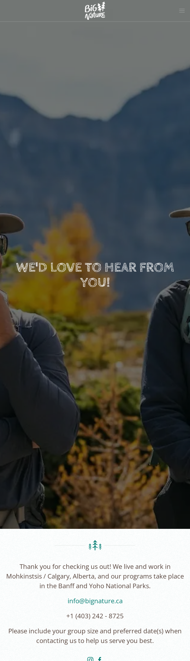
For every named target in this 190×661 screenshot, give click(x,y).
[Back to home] (95, 10)
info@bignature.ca (95, 600)
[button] (182, 10)
